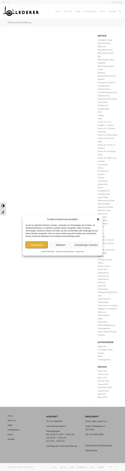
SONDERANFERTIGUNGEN (110, 292)
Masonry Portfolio (105, 207)
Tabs (100, 296)
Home (10, 416)
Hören (100, 168)
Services (101, 282)
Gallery (101, 115)
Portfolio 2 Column (106, 240)
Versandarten (103, 315)
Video (100, 318)
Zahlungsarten (104, 328)
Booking (101, 73)
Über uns (102, 312)
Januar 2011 (103, 384)
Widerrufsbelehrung (106, 325)
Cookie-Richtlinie (47, 252)
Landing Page (104, 194)
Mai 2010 (102, 394)
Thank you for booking (107, 305)
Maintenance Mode (106, 200)
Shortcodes (103, 289)
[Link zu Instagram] (3, 2)
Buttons (101, 79)
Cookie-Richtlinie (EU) (107, 92)
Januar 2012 (103, 374)
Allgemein (102, 346)
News (100, 356)
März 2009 (102, 397)
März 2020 (102, 371)
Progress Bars (104, 266)
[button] (98, 219)
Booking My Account (107, 76)
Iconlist (101, 177)
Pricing (101, 256)
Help (100, 118)
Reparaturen (103, 273)
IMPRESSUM (91, 450)
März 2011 (102, 377)
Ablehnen (60, 245)
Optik (10, 425)
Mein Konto (103, 214)
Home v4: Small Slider (107, 135)
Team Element (104, 299)
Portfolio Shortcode (106, 250)
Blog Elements (104, 43)
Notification (102, 220)
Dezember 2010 (105, 387)
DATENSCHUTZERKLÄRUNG (98, 446)
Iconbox (101, 174)
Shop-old (102, 286)
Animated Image (105, 40)
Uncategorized (104, 359)
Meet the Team (104, 210)
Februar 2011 (104, 381)
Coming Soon (104, 86)
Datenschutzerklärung (65, 252)
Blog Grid (102, 46)
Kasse (100, 187)
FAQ (100, 112)
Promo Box (102, 269)
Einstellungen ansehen (86, 245)
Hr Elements (103, 171)
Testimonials (103, 302)
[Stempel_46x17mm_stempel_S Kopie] (21, 11)
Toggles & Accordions (107, 309)
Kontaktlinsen (104, 191)
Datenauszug (103, 96)
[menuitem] (58, 11)
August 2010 (103, 391)
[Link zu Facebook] (8, 2)
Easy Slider (103, 102)
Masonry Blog (104, 204)
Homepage (102, 164)
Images (101, 353)
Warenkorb (102, 322)
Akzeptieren (37, 245)
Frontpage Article (105, 350)
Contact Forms (104, 89)
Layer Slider (103, 197)
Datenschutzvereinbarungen (110, 99)
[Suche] (119, 11)
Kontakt (11, 439)
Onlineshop (103, 223)
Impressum (79, 252)
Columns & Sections (107, 82)
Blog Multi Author (105, 50)
